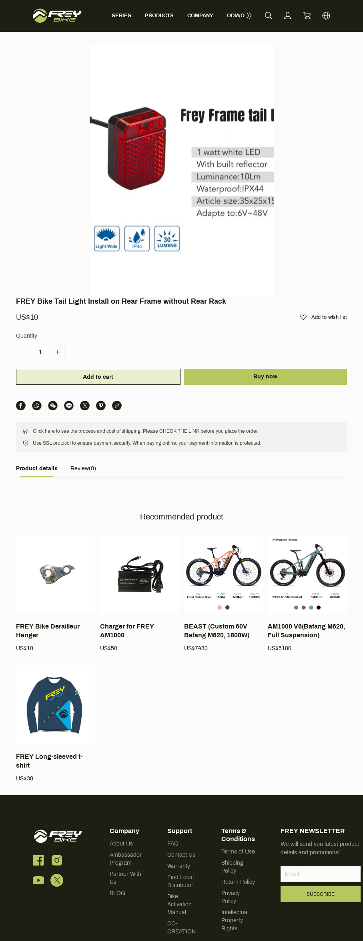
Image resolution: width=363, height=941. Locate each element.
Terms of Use (238, 784)
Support (179, 763)
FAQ (172, 776)
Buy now (266, 309)
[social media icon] (38, 794)
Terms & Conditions (238, 767)
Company (124, 763)
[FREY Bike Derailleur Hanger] (55, 526)
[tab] (37, 403)
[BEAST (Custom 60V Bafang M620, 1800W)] (223, 526)
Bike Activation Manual (179, 837)
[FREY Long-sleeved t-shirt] (55, 656)
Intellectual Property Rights (235, 853)
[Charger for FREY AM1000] (139, 526)
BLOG (117, 826)
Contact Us (181, 787)
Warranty (178, 799)
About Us (121, 776)
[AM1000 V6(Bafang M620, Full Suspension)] (307, 526)
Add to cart (97, 309)
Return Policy (238, 815)
